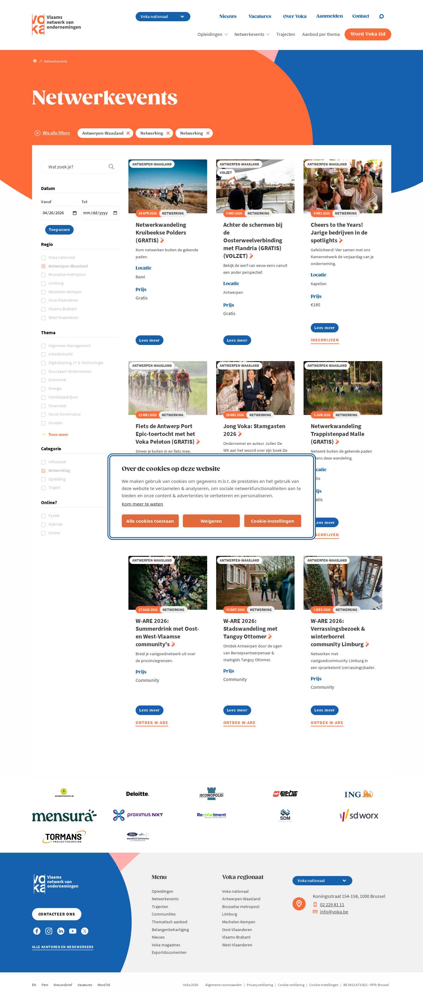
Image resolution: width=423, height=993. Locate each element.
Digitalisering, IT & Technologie (76, 362)
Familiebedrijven (63, 397)
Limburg (56, 283)
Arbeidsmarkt (61, 354)
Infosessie (57, 461)
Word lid (104, 985)
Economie (57, 379)
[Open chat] (385, 16)
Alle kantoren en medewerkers (63, 947)
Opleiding (57, 479)
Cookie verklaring (291, 985)
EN (34, 985)
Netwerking (151, 133)
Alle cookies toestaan (150, 521)
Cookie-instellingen (272, 521)
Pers (45, 985)
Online (54, 533)
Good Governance (65, 414)
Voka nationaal (62, 257)
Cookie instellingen (324, 985)
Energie (55, 388)
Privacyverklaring (260, 985)
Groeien (55, 422)
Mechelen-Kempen (65, 291)
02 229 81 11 (328, 904)
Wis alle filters (56, 133)
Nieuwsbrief (63, 985)
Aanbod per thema (321, 34)
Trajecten (285, 34)
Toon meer (58, 434)
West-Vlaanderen (64, 317)
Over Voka (295, 16)
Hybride (55, 524)
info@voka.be (330, 912)
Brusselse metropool (67, 274)
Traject (54, 487)
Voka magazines (166, 945)
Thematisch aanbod (169, 921)
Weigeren (211, 521)
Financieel (57, 405)
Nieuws (227, 16)
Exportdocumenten (169, 952)
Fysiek (54, 515)
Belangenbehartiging (170, 929)
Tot (84, 201)
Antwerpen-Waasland (102, 133)
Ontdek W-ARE (152, 722)
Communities (164, 914)
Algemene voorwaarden (223, 985)
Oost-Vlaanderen (63, 300)
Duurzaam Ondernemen (70, 371)
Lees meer (151, 341)
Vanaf (46, 201)
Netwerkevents (249, 34)
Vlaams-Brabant (63, 308)
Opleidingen (210, 34)
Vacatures (259, 16)
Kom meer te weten (142, 504)
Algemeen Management (70, 345)
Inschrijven (325, 340)
